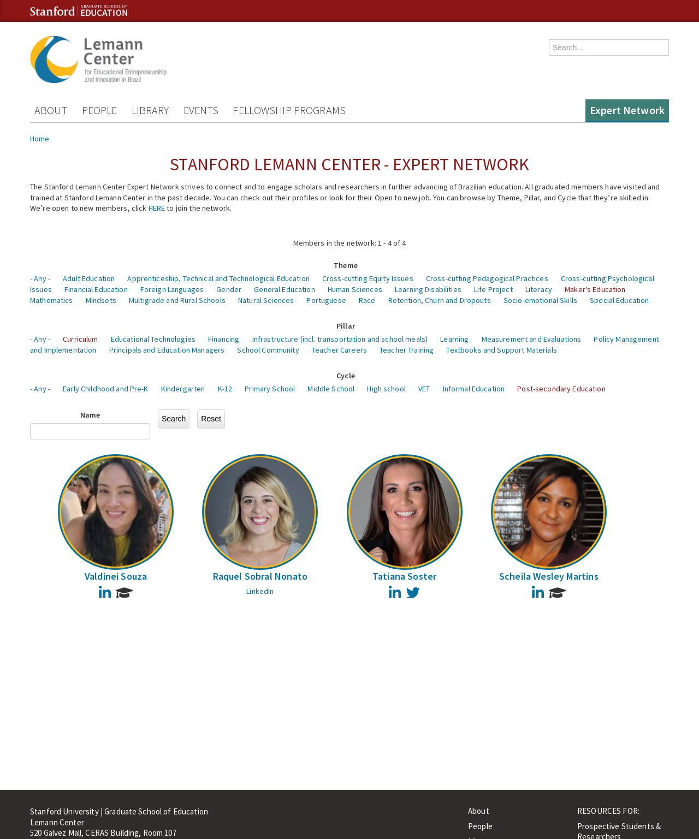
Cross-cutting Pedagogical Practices (487, 278)
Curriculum (80, 339)
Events (201, 110)
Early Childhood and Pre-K (106, 389)
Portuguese (326, 300)
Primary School (270, 389)
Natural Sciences (266, 300)
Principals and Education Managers (167, 350)
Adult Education (89, 278)
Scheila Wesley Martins (549, 576)
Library (150, 110)
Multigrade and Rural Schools (177, 300)
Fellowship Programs (289, 110)
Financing (223, 339)
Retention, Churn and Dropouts (439, 300)
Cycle (345, 375)
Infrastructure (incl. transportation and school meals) (340, 339)
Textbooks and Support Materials (501, 350)
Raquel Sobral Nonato (260, 576)
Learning (454, 339)
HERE (157, 208)
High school (386, 389)
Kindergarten (183, 389)
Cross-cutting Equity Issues (367, 278)
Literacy (538, 289)
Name (90, 415)
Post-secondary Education (561, 389)
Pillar (345, 326)
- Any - (40, 278)
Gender (228, 289)
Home (40, 139)
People (99, 110)
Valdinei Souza (116, 576)
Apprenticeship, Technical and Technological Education (218, 278)
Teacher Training (407, 350)
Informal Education (474, 389)
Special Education (619, 300)
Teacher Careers (339, 350)
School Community (268, 350)
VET (424, 389)
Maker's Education (595, 289)
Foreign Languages (172, 289)
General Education (284, 289)
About (51, 110)
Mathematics (51, 300)
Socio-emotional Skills (540, 300)
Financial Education (96, 289)
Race (367, 300)
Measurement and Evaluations (532, 339)
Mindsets (101, 300)
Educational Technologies (153, 339)
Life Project (493, 289)
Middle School (330, 389)
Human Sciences (355, 289)
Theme (346, 265)
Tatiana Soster (404, 576)
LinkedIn (260, 591)
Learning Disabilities (428, 289)
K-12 (225, 389)
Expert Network (627, 110)
